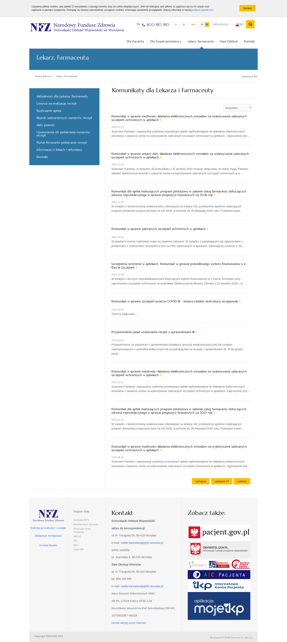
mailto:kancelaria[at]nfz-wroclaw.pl (142, 542)
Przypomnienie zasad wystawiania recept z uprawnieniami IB (153, 332)
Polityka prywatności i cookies (48, 528)
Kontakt (249, 41)
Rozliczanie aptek (48, 111)
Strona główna (42, 76)
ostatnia (242, 481)
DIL (76, 540)
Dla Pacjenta (135, 41)
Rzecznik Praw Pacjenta (82, 530)
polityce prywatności (202, 10)
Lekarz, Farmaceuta (201, 44)
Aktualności (221, 24)
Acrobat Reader (48, 545)
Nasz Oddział (229, 41)
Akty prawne (45, 125)
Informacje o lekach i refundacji (59, 150)
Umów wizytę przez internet (129, 622)
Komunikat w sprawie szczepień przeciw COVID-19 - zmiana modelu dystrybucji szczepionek (174, 301)
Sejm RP (79, 549)
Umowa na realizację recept (56, 103)
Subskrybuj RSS (249, 76)
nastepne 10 (222, 481)
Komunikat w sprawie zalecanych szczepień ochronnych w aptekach (158, 229)
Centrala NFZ (81, 520)
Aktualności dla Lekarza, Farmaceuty (62, 96)
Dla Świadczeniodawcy (165, 41)
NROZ (77, 536)
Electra (249, 637)
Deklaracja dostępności (48, 535)
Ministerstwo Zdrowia (86, 524)
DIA (76, 545)
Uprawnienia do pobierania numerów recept (63, 133)
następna (201, 481)
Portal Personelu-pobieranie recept (61, 142)
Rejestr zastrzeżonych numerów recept (64, 118)
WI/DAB (225, 637)
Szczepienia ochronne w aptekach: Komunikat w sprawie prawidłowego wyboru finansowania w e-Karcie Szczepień (179, 265)
